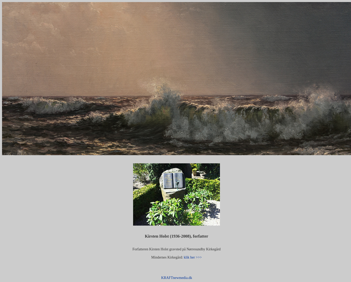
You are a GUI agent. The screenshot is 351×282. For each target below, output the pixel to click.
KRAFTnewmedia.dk (176, 278)
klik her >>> (192, 257)
